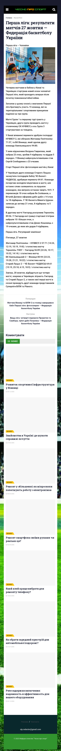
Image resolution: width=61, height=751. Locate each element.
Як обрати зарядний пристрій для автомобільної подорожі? (27, 643)
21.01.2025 (10, 648)
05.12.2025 (10, 393)
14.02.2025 (10, 597)
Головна (9, 18)
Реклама (24, 723)
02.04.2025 (10, 546)
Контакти (35, 723)
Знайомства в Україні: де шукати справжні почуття (27, 438)
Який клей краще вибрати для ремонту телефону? (25, 592)
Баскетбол (18, 18)
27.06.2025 (10, 444)
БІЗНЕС (9, 382)
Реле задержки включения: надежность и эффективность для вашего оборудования (27, 696)
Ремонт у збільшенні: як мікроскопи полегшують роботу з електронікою (29, 489)
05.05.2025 (10, 495)
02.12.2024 (10, 703)
